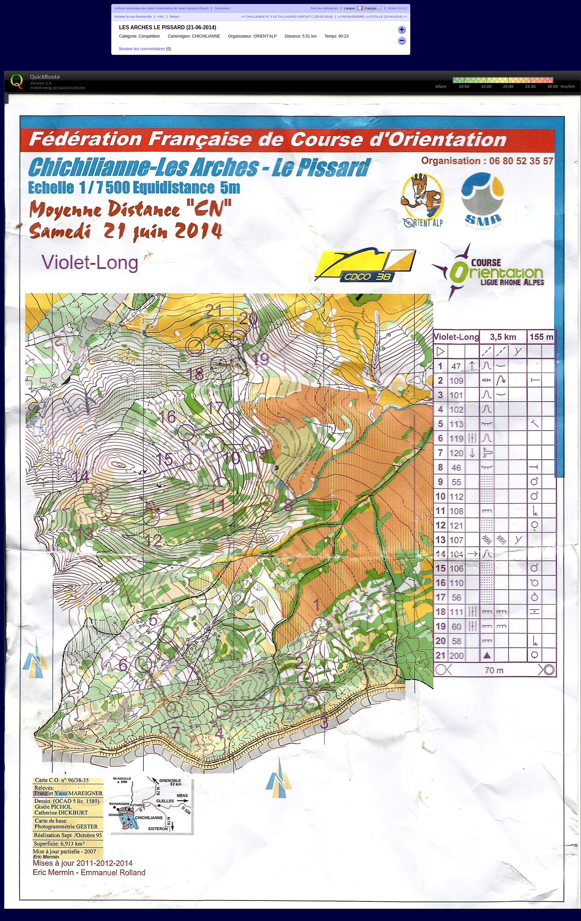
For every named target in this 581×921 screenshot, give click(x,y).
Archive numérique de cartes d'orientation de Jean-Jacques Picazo (161, 8)
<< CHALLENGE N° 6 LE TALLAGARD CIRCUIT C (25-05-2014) (287, 16)
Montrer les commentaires (142, 49)
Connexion (222, 8)
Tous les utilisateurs (324, 8)
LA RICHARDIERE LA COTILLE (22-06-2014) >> (372, 16)
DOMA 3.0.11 (397, 8)
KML (160, 16)
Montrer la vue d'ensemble (133, 16)
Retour (174, 16)
